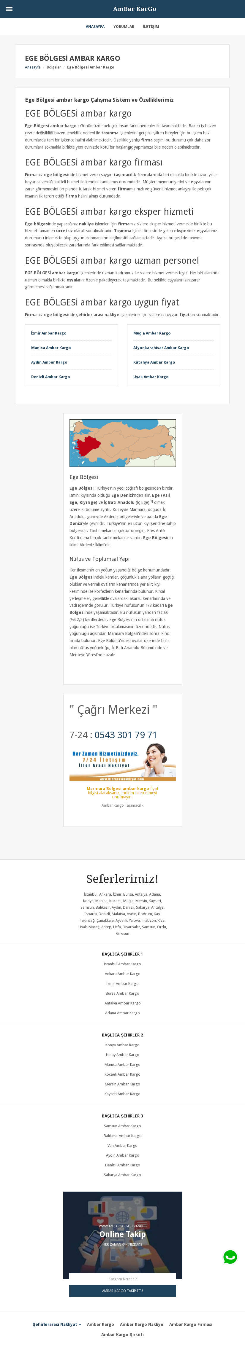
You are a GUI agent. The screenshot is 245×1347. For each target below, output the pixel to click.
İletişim (151, 26)
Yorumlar (123, 26)
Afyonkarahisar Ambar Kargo (161, 347)
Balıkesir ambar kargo (123, 1135)
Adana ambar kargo (122, 1013)
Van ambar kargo (122, 1145)
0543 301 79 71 (126, 735)
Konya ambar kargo (122, 1045)
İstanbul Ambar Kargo (122, 964)
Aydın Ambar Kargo (49, 362)
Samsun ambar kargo (122, 1126)
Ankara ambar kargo (122, 974)
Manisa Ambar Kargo (51, 347)
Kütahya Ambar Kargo (154, 362)
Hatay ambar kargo (122, 1055)
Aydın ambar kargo (122, 1155)
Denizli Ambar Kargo (50, 377)
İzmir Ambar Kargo (49, 333)
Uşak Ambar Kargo (151, 377)
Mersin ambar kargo (122, 1084)
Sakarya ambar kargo (122, 1175)
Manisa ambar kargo (122, 1064)
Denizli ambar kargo (122, 1165)
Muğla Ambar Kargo (152, 333)
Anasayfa (95, 26)
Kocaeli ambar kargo (122, 1074)
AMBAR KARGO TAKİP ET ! (122, 1291)
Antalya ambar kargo (123, 1003)
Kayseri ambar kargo (122, 1094)
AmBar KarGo (134, 8)
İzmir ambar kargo (122, 983)
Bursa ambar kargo (122, 993)
